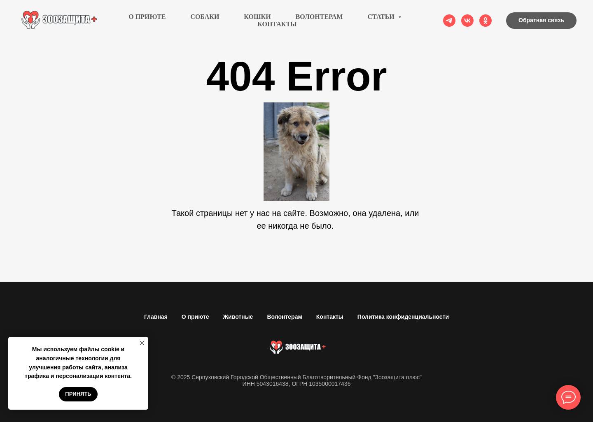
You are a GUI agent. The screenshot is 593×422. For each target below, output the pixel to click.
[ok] (485, 20)
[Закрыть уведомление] (142, 343)
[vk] (467, 20)
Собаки (204, 16)
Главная (156, 316)
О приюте (147, 16)
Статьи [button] (381, 16)
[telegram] (449, 20)
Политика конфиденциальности (403, 316)
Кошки (257, 16)
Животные (238, 316)
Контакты (277, 24)
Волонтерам (319, 16)
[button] (541, 20)
